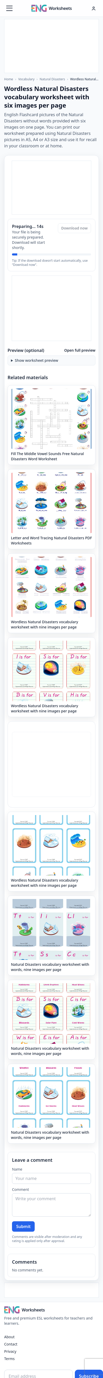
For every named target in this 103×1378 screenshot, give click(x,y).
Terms (9, 1358)
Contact (10, 1344)
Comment (20, 1189)
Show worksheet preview (36, 360)
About (9, 1336)
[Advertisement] (51, 45)
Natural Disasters (52, 79)
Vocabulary (26, 79)
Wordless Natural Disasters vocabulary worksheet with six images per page (84, 79)
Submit (23, 1226)
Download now (74, 228)
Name (17, 1169)
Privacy (10, 1351)
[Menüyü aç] (9, 8)
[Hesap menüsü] (93, 8)
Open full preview (79, 350)
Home (8, 79)
